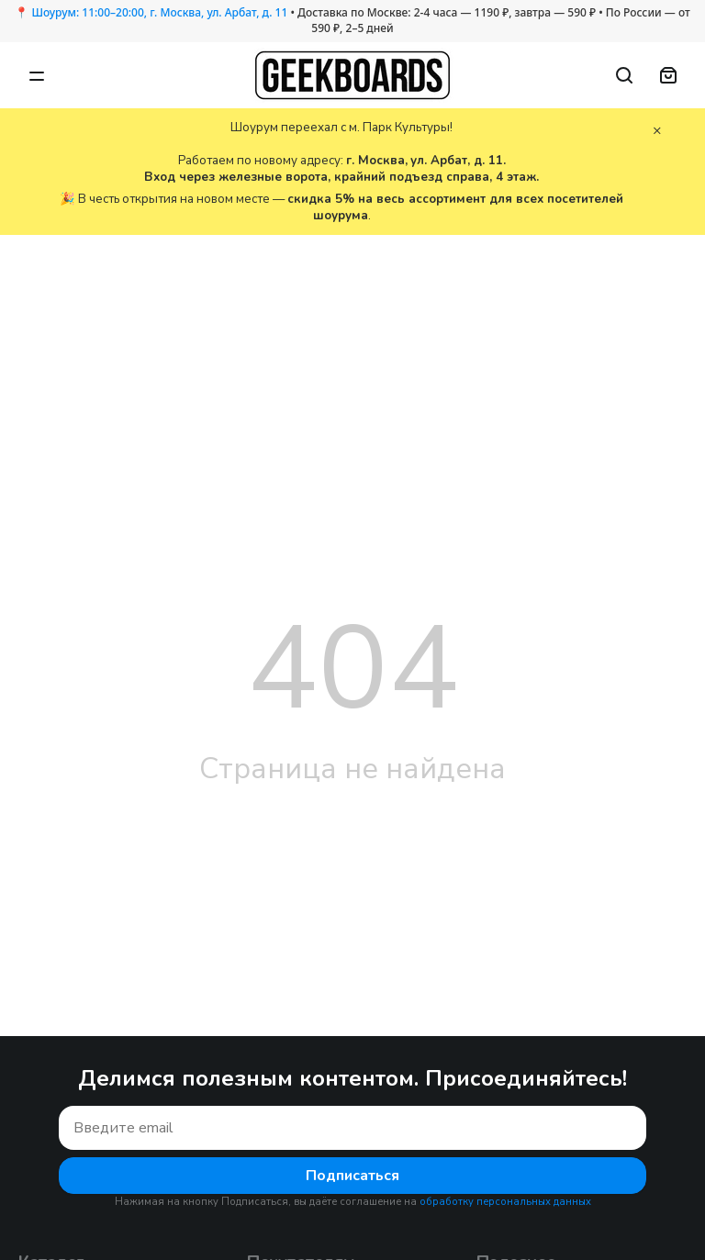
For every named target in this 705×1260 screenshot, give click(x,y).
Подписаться (352, 1175)
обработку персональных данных (505, 1202)
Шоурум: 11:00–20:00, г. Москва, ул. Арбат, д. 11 (159, 12)
